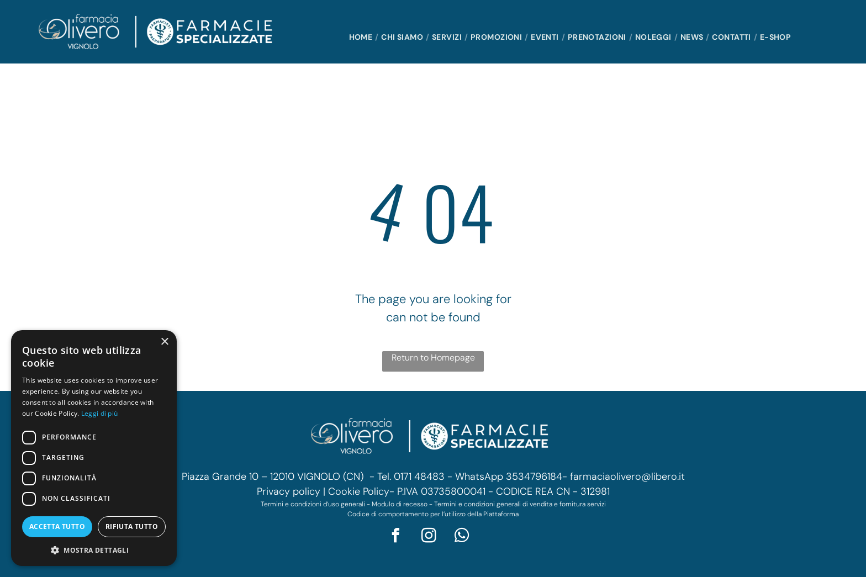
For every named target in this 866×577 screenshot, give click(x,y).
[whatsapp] (462, 537)
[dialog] (94, 448)
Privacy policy (288, 491)
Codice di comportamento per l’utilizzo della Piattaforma (433, 514)
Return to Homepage (433, 357)
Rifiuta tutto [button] (131, 526)
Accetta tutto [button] (57, 526)
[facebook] (396, 537)
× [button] (164, 342)
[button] (94, 549)
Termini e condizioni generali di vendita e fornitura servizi (520, 504)
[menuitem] (362, 37)
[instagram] (429, 537)
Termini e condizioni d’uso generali (313, 504)
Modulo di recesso (399, 504)
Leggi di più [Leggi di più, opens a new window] (99, 413)
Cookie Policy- (361, 491)
